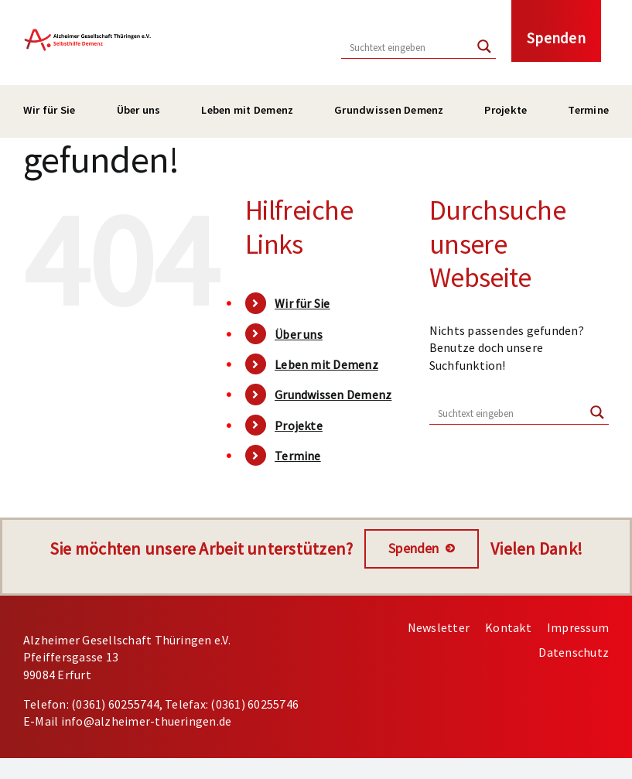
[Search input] (408, 46)
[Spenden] (421, 549)
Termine (298, 455)
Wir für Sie (302, 303)
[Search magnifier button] (484, 46)
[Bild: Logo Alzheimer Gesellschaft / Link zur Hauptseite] (87, 29)
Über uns (299, 334)
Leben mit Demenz (326, 364)
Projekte (299, 425)
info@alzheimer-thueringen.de (146, 721)
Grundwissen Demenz (333, 394)
